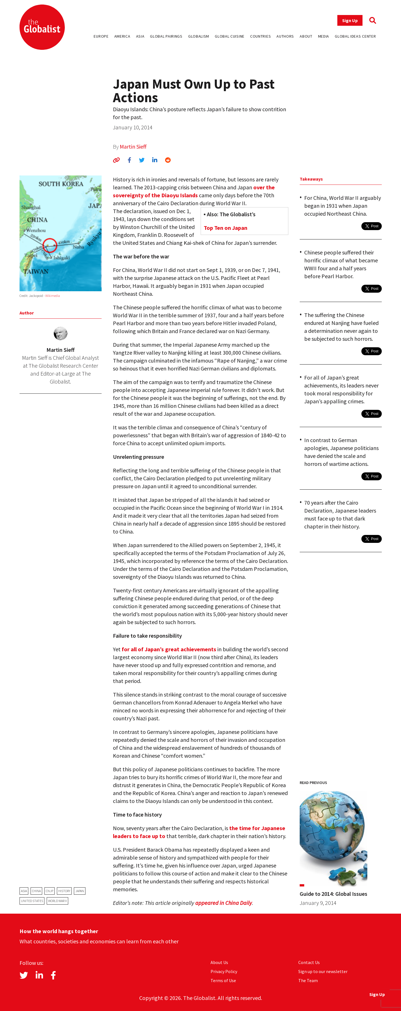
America (122, 36)
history (64, 891)
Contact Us (309, 962)
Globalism (198, 36)
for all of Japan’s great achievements (169, 649)
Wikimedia (52, 296)
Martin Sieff (133, 146)
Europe (101, 36)
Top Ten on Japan (225, 227)
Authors (285, 36)
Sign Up (350, 20)
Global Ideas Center (355, 36)
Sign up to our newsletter (323, 971)
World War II (57, 901)
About (306, 36)
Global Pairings (166, 36)
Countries (260, 36)
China (36, 891)
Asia (140, 36)
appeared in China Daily (223, 902)
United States (32, 901)
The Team (308, 980)
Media (323, 36)
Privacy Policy (224, 971)
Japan (79, 891)
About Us (219, 962)
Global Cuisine (230, 36)
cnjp (49, 891)
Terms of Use (223, 980)
